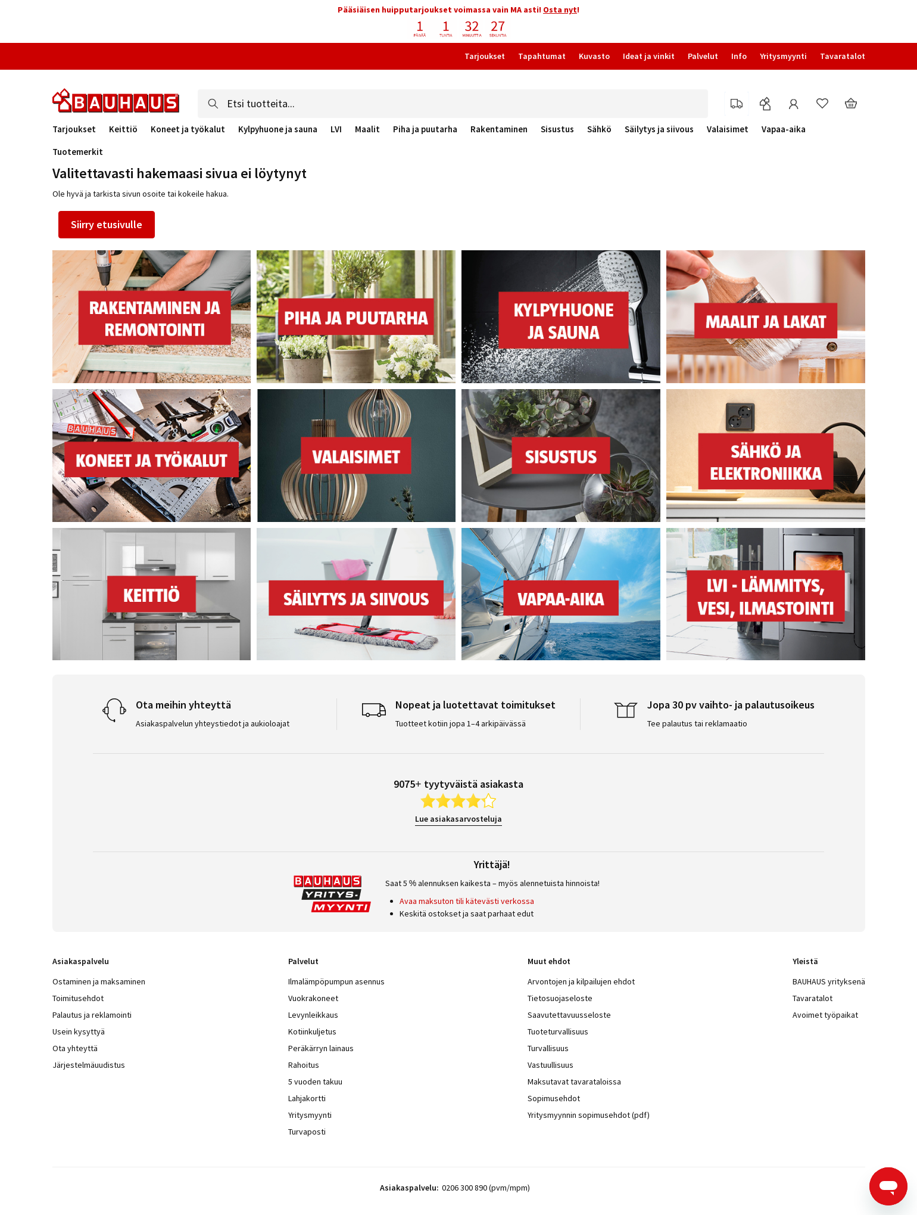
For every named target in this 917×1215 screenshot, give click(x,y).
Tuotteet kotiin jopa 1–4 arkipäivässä (460, 723)
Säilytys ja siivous (659, 129)
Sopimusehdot (554, 1098)
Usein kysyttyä (78, 1031)
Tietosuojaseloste (560, 998)
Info (739, 56)
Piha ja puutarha (425, 129)
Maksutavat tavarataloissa (574, 1081)
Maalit (367, 129)
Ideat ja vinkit (649, 56)
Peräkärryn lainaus (321, 1048)
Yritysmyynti (783, 56)
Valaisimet (727, 129)
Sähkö (599, 129)
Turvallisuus (548, 1048)
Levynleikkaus (313, 1014)
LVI (336, 129)
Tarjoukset (484, 56)
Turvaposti (307, 1131)
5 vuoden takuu (315, 1081)
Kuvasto (594, 56)
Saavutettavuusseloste (569, 1014)
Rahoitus (303, 1064)
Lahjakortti (307, 1098)
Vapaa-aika (784, 129)
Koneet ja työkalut (188, 129)
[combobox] (453, 103)
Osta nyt (560, 9)
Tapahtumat (542, 56)
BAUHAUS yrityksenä (829, 981)
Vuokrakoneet (313, 998)
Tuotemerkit (77, 151)
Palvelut (703, 56)
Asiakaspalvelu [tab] (80, 961)
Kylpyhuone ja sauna (277, 129)
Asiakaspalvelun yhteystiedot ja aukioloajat (212, 723)
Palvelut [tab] (303, 961)
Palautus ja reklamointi (92, 1014)
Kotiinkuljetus (312, 1031)
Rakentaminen (499, 129)
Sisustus (557, 129)
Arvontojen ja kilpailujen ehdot (581, 981)
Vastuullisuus (550, 1064)
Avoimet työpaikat (825, 1014)
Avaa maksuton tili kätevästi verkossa (467, 901)
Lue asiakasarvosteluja (458, 818)
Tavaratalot (842, 56)
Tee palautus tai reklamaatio (697, 723)
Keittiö (123, 129)
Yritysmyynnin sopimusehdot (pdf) (589, 1115)
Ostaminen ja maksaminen (98, 981)
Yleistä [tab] (805, 961)
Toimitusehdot (78, 998)
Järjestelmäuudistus (88, 1064)
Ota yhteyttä (75, 1048)
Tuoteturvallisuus (558, 1031)
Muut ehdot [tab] (549, 961)
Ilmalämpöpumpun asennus (336, 981)
